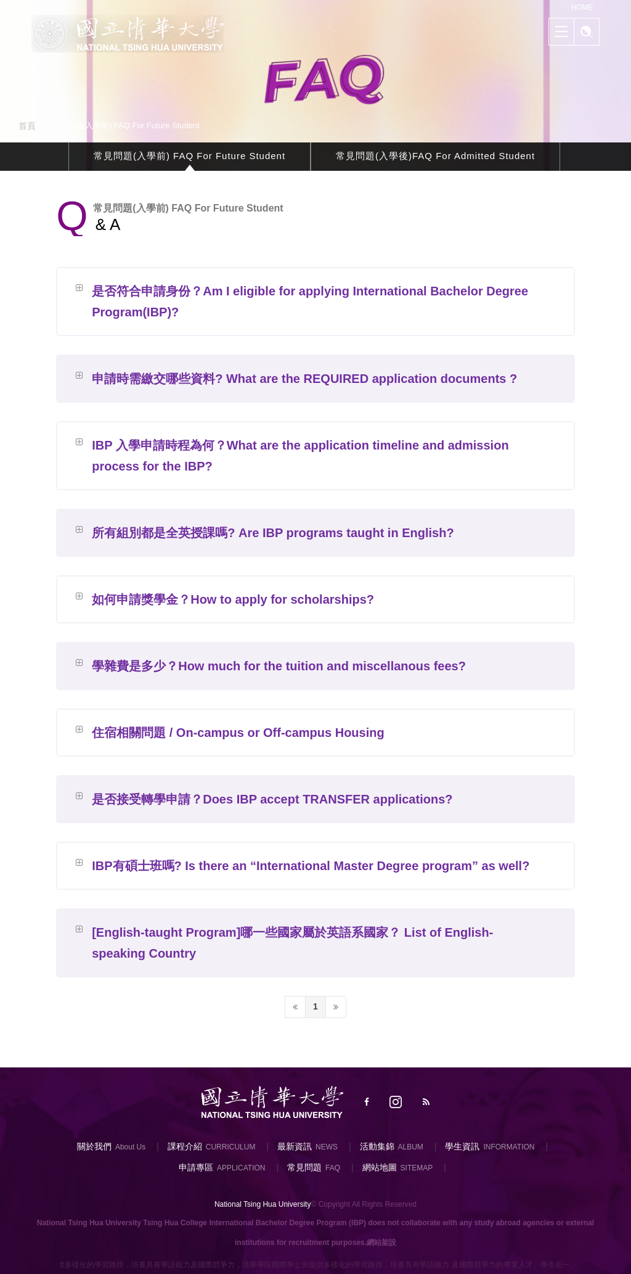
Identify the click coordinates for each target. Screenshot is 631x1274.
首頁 (27, 126)
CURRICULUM (231, 1147)
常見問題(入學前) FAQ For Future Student (189, 157)
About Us (130, 1147)
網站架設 (381, 1242)
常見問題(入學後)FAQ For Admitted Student (435, 157)
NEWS (327, 1147)
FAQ (332, 1168)
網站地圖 (379, 1167)
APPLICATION (241, 1168)
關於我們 (94, 1146)
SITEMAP (417, 1168)
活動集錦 (377, 1146)
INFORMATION (508, 1147)
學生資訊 (462, 1146)
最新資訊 (294, 1146)
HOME (582, 7)
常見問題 (304, 1167)
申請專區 (196, 1167)
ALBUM (410, 1147)
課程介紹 (185, 1146)
